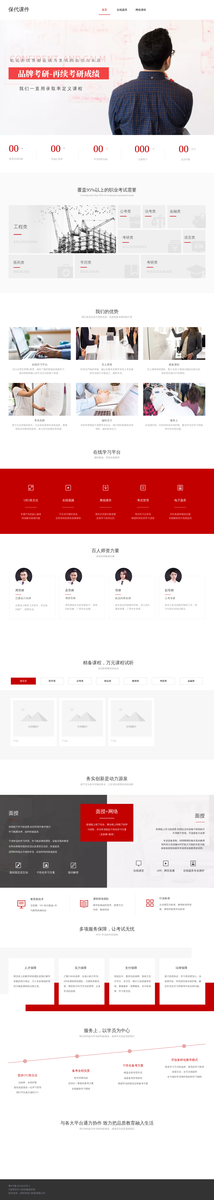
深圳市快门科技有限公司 (32, 1193)
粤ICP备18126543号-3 (19, 1186)
